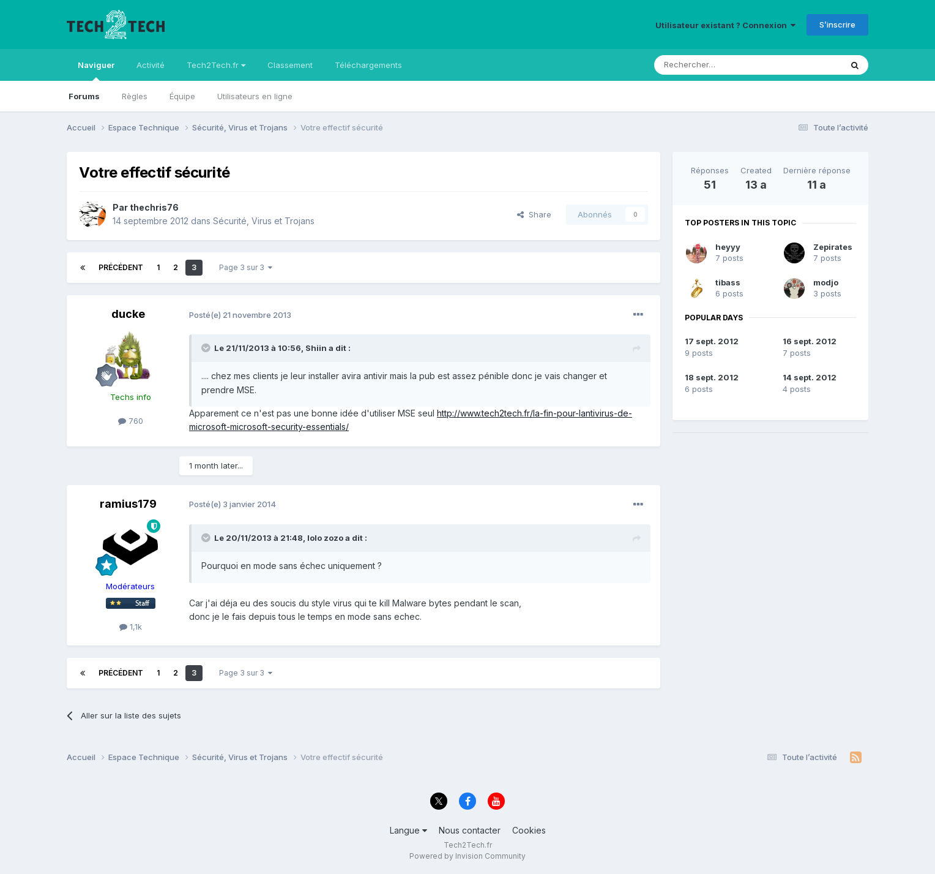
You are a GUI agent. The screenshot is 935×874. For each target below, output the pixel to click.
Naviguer (96, 70)
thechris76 (154, 207)
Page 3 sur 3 (245, 267)
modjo (825, 282)
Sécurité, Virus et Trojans (264, 221)
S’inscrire (837, 24)
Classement (290, 65)
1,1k (130, 626)
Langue (408, 830)
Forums (84, 96)
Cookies (529, 830)
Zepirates (832, 247)
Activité (150, 65)
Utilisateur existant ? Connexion (725, 25)
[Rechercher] (721, 65)
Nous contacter (470, 830)
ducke (128, 313)
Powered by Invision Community (467, 856)
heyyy (727, 247)
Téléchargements (368, 65)
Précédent (121, 267)
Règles (134, 96)
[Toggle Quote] (206, 348)
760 (130, 421)
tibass (727, 282)
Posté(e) (240, 315)
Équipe (182, 96)
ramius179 (128, 503)
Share (534, 214)
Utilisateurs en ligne (254, 96)
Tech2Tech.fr (216, 65)
